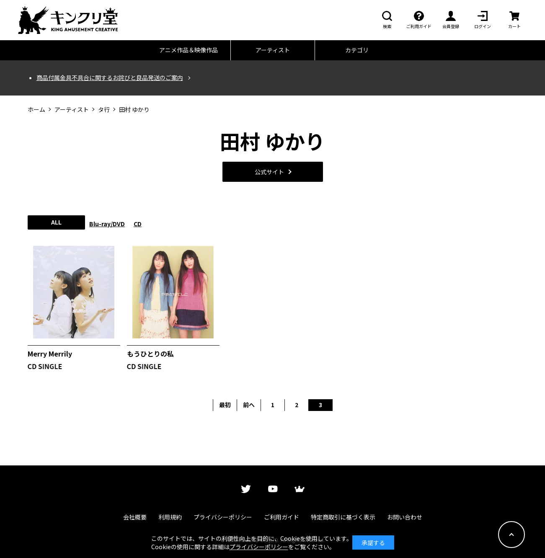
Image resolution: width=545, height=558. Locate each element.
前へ (249, 404)
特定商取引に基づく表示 (343, 517)
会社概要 (135, 517)
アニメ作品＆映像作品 (188, 50)
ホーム (36, 110)
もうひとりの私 (150, 353)
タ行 (104, 110)
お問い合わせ (404, 517)
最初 (225, 404)
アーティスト (273, 50)
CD (138, 224)
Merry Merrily (50, 353)
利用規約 (170, 517)
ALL (56, 222)
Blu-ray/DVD (107, 224)
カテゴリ (357, 50)
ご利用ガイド (281, 517)
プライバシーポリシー (223, 517)
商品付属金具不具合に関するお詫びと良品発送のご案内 (109, 78)
